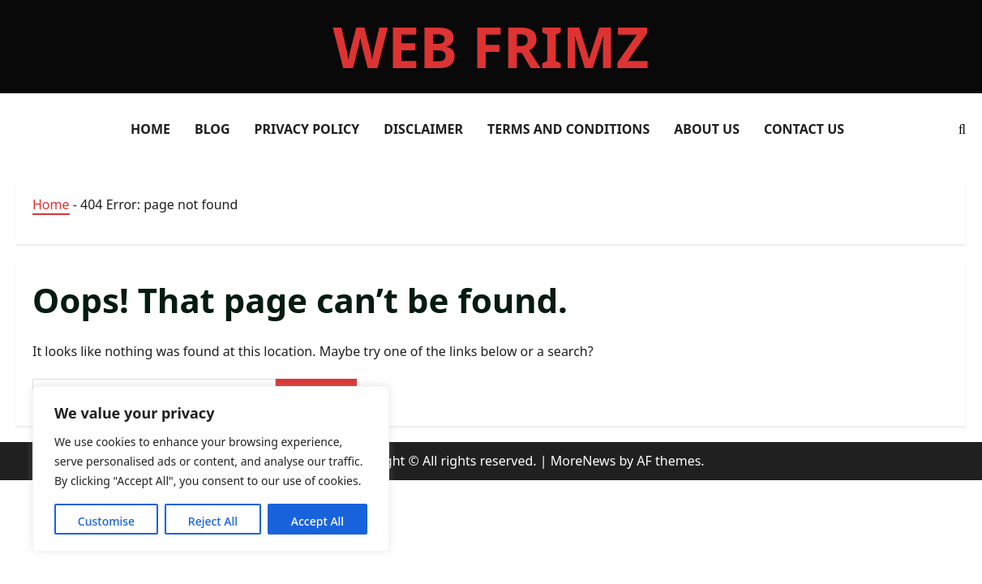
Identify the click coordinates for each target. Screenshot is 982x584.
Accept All (317, 521)
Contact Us (804, 129)
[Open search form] (962, 129)
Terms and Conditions (568, 129)
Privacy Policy (307, 129)
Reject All (213, 521)
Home (51, 204)
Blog (212, 129)
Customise (106, 521)
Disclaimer (423, 129)
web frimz (491, 46)
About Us (707, 129)
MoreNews (583, 461)
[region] (210, 469)
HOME (150, 129)
